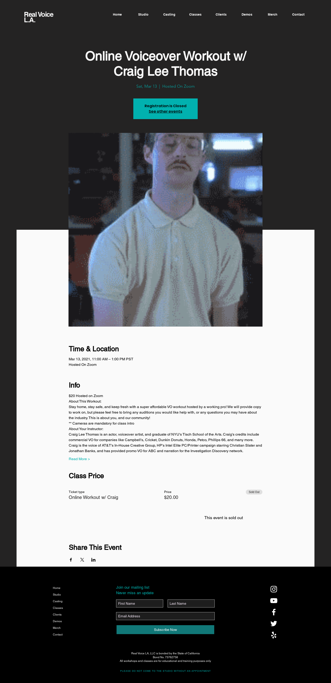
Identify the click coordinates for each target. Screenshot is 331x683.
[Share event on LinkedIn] (93, 560)
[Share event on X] (82, 560)
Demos (57, 621)
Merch (57, 628)
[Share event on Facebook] (71, 560)
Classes (58, 608)
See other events (165, 111)
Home (56, 588)
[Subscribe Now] (165, 630)
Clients (57, 614)
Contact (58, 634)
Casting (58, 601)
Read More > (79, 459)
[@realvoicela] (273, 589)
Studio (57, 594)
